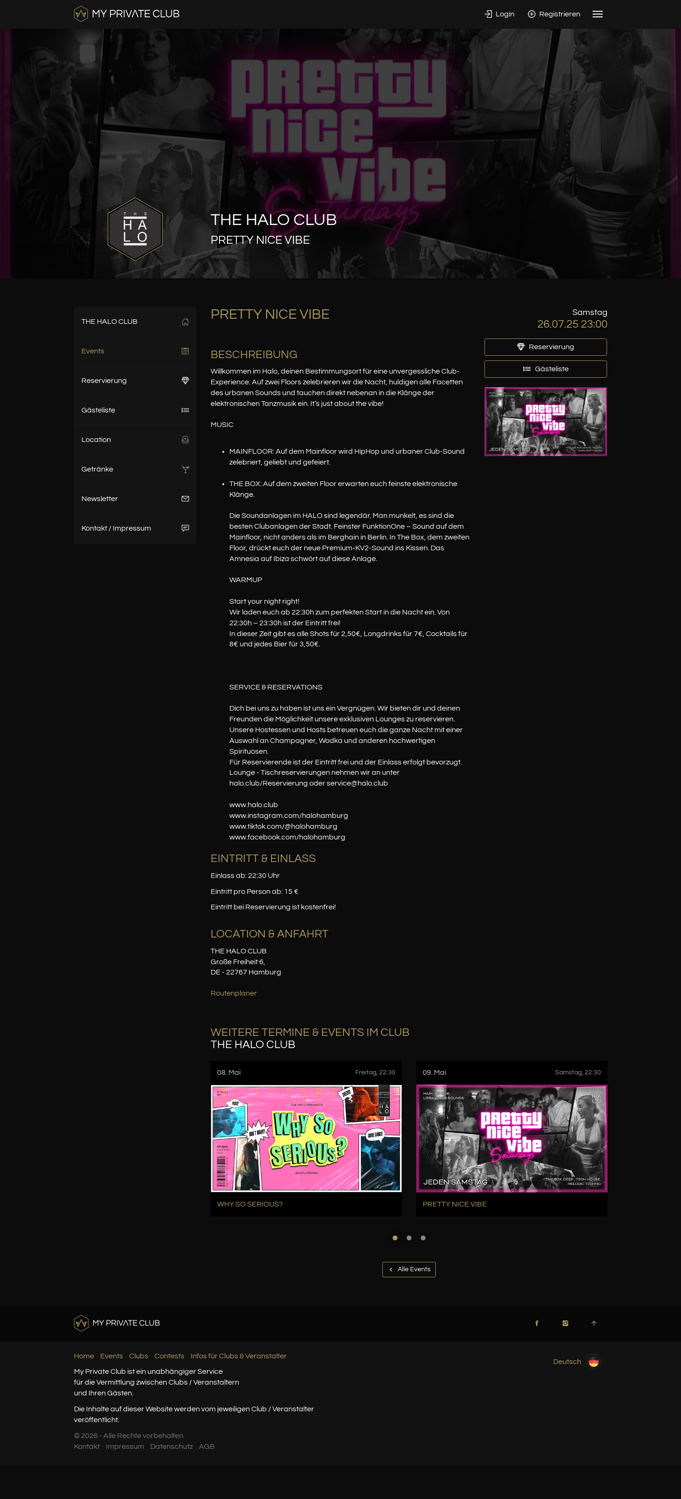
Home (84, 1356)
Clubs (138, 1356)
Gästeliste (135, 410)
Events (135, 351)
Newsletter (135, 499)
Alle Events (409, 1269)
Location (135, 440)
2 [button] (409, 1238)
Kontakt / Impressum (135, 528)
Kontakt (87, 1446)
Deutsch (577, 1362)
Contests (169, 1356)
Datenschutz (171, 1446)
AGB (207, 1446)
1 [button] (395, 1238)
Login (499, 14)
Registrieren (554, 14)
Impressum (125, 1446)
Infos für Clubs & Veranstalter (238, 1356)
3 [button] (423, 1238)
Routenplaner (234, 993)
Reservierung (135, 380)
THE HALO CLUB (135, 321)
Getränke (135, 469)
